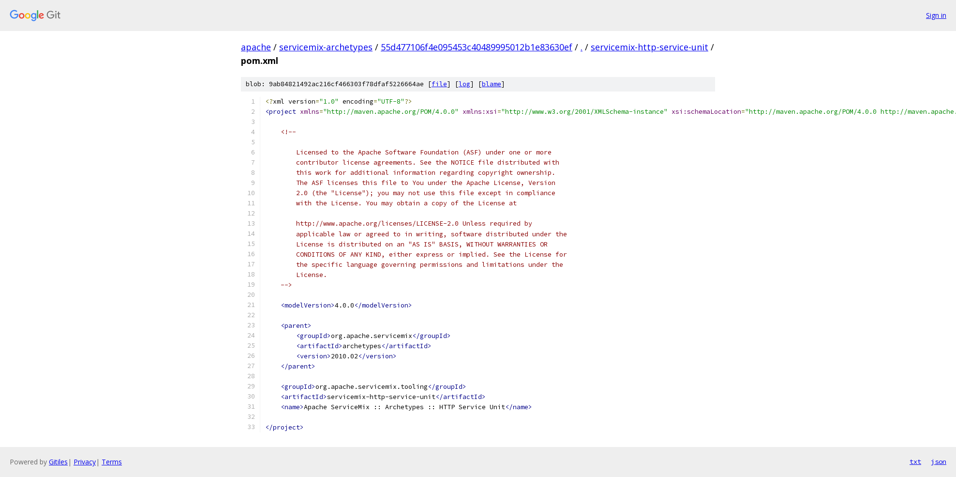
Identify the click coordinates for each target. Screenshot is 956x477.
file (439, 84)
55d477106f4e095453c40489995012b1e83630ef (476, 47)
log (464, 84)
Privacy (85, 461)
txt (915, 461)
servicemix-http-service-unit (649, 47)
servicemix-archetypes (326, 47)
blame (491, 84)
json (938, 461)
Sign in (936, 15)
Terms (112, 461)
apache (256, 47)
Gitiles (58, 461)
